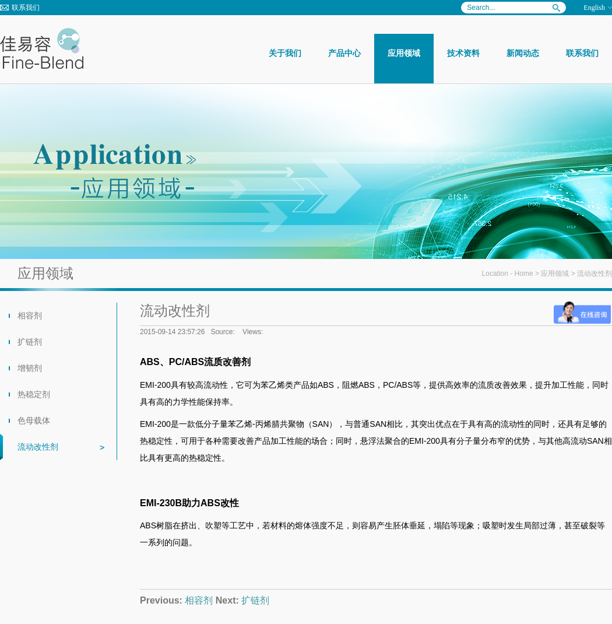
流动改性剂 (37, 446)
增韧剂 (29, 368)
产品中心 (344, 53)
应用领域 (404, 53)
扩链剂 (29, 341)
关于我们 (285, 53)
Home (524, 273)
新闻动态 (523, 53)
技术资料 (463, 53)
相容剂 (29, 315)
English (594, 7)
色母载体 (33, 420)
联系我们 (26, 7)
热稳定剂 (33, 394)
